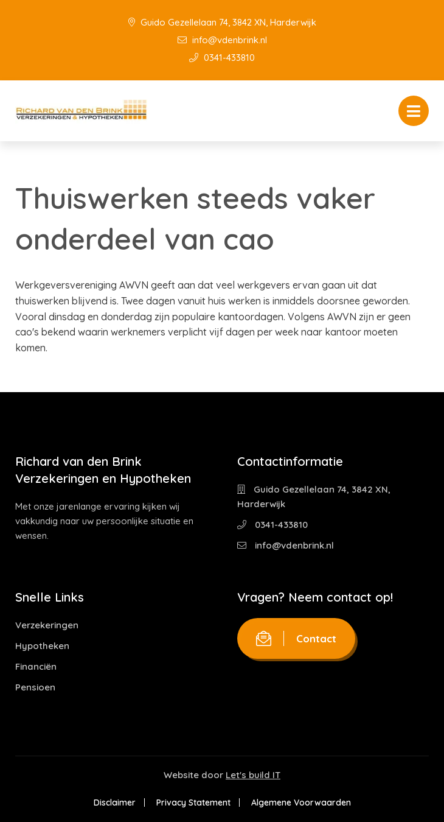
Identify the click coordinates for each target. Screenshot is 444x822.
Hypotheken (42, 646)
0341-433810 (222, 57)
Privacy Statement (193, 802)
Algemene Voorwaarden (301, 802)
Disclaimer (115, 802)
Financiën (36, 666)
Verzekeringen (46, 625)
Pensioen (35, 687)
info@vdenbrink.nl (222, 40)
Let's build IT (253, 775)
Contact (296, 638)
